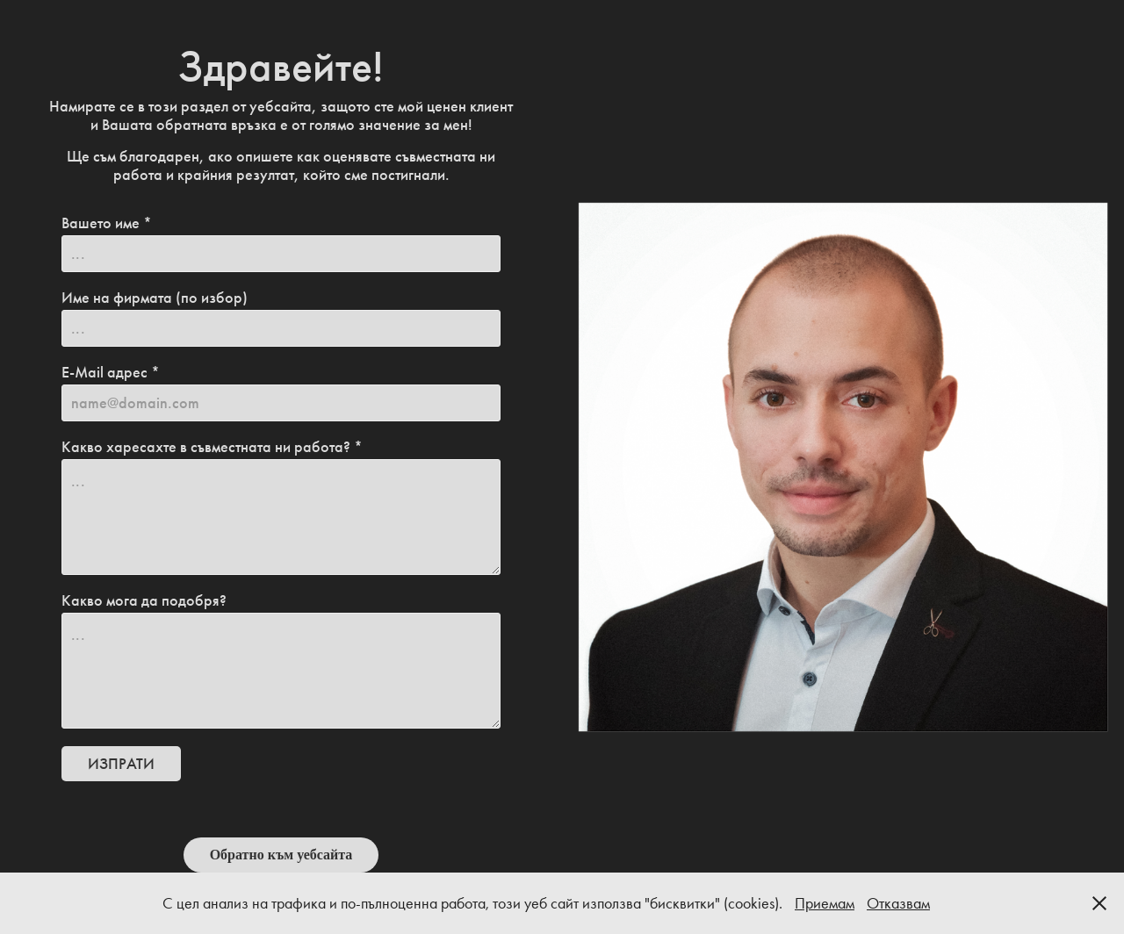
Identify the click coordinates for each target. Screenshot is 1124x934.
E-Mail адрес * (110, 372)
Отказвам (898, 903)
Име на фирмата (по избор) (154, 297)
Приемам (824, 903)
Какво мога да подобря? (144, 600)
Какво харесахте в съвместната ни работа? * (212, 447)
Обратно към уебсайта (281, 854)
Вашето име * (106, 223)
